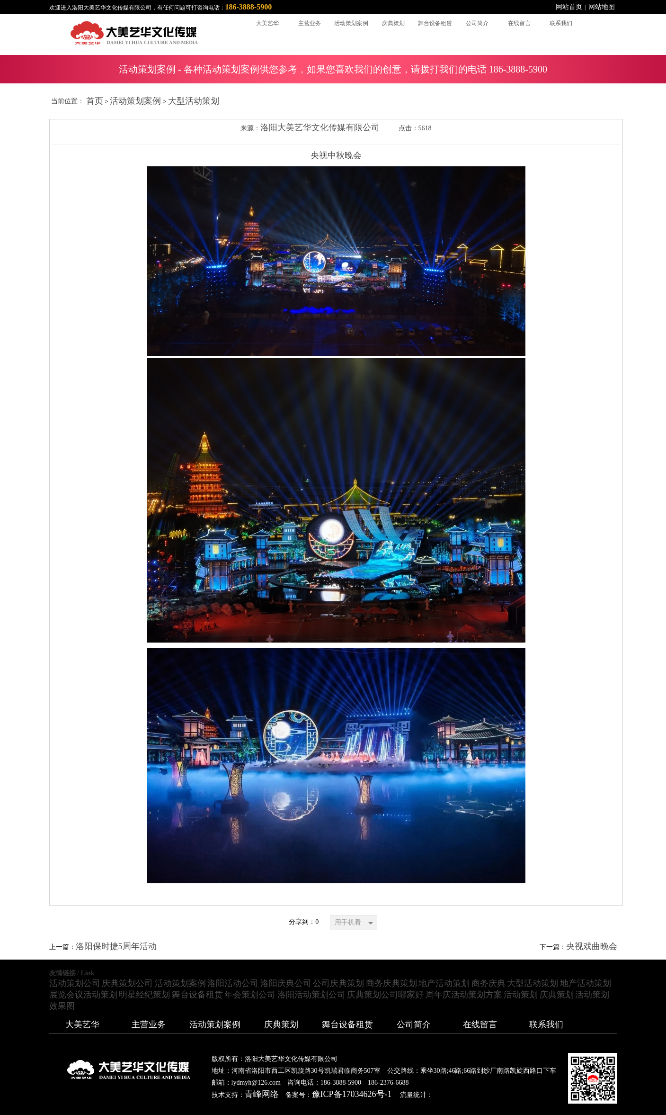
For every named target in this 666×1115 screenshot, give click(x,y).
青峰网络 (262, 1094)
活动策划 (521, 994)
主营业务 (149, 1024)
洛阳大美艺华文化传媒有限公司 (320, 127)
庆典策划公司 (127, 983)
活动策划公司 (74, 983)
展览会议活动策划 (83, 994)
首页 (94, 101)
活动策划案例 (135, 101)
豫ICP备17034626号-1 (352, 1094)
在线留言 (480, 1024)
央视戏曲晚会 (591, 946)
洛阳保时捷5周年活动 (116, 946)
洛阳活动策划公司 (311, 994)
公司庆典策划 (338, 983)
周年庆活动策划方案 (464, 994)
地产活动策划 (444, 983)
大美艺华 (82, 1024)
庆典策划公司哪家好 (385, 994)
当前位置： (67, 101)
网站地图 (601, 6)
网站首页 (569, 6)
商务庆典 (488, 983)
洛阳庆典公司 (285, 983)
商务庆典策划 (391, 983)
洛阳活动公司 (232, 983)
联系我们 (546, 1024)
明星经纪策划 (144, 994)
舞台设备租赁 (197, 994)
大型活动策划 (193, 101)
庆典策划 (557, 994)
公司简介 (414, 1024)
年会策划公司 (249, 994)
